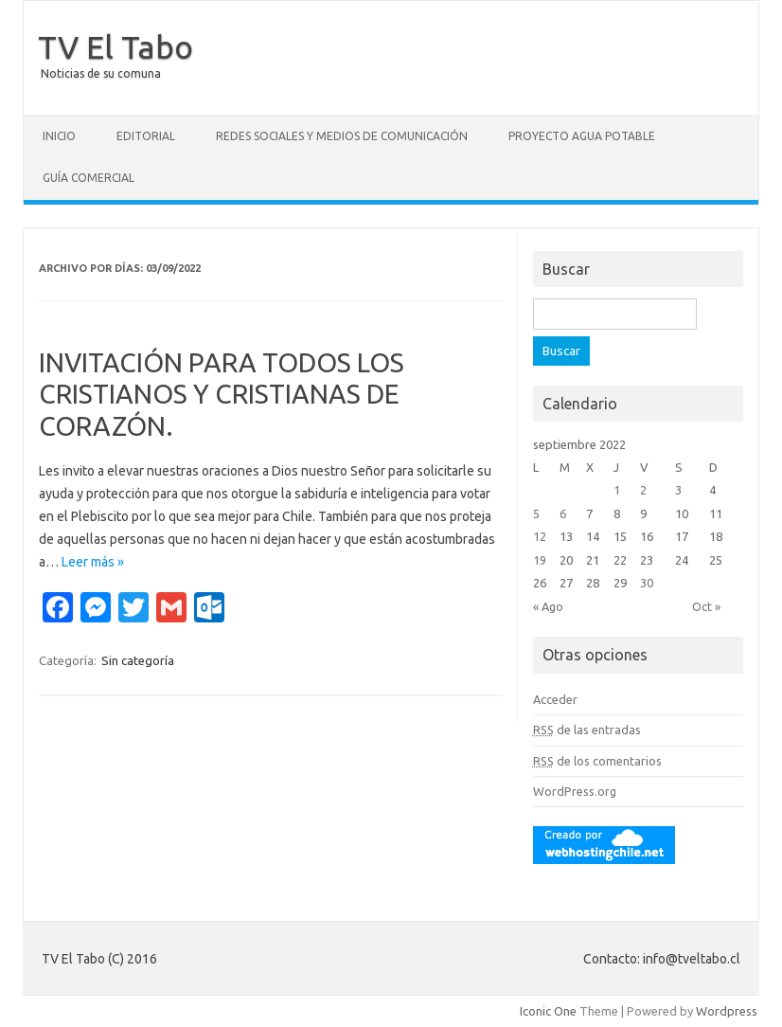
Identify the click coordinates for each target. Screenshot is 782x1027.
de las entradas (587, 729)
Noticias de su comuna (101, 73)
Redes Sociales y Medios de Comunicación (342, 136)
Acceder (555, 699)
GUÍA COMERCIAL (88, 177)
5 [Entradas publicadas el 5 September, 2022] (536, 513)
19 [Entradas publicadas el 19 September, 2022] (539, 560)
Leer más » (93, 561)
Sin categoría (137, 660)
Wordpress (726, 1011)
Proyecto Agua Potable (581, 136)
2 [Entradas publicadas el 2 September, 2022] (643, 489)
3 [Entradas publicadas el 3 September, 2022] (678, 489)
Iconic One (548, 1011)
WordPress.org (574, 791)
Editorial (145, 136)
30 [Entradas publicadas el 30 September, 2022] (646, 582)
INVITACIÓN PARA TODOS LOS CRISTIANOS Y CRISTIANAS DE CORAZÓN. (221, 394)
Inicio (59, 136)
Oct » (706, 606)
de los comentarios (597, 760)
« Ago (548, 606)
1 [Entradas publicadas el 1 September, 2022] (616, 489)
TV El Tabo (115, 46)
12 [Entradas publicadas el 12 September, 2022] (539, 536)
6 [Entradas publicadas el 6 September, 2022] (563, 513)
